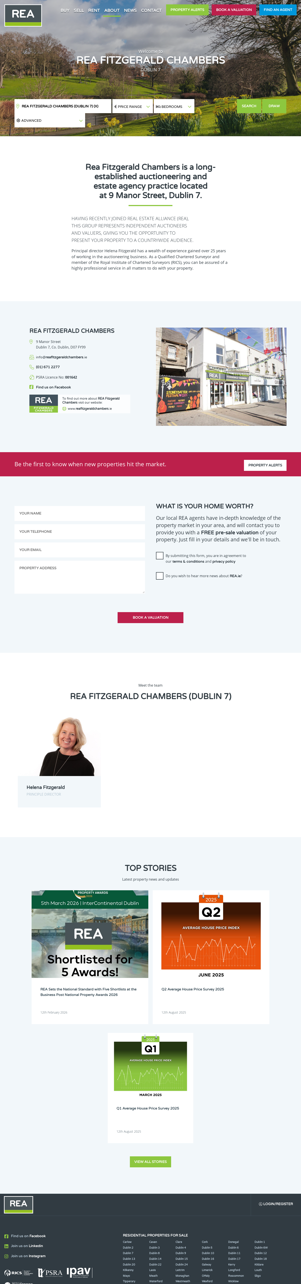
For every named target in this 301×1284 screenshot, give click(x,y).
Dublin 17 (234, 1102)
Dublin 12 (260, 1097)
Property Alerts (187, 10)
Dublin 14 (155, 1102)
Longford (234, 1113)
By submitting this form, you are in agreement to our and (206, 544)
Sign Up (80, 1163)
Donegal (233, 1085)
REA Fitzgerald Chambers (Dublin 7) (60, 106)
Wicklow (233, 1125)
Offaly (206, 1119)
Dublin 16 (208, 1102)
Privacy (183, 1277)
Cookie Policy (118, 1277)
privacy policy (223, 547)
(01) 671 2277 (48, 353)
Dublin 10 (208, 1097)
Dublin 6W (261, 1091)
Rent (94, 10)
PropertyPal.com (245, 1277)
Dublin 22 (155, 1108)
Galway (206, 1108)
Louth (258, 1113)
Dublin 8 (154, 1097)
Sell (79, 10)
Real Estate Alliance (75, 1277)
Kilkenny (128, 1113)
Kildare (258, 1108)
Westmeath (183, 1125)
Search (249, 106)
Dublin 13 (129, 1102)
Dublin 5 (207, 1091)
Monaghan (182, 1119)
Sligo (257, 1119)
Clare (179, 1085)
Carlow (127, 1085)
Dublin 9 (181, 1097)
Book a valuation (234, 10)
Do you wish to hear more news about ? (204, 561)
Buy (65, 10)
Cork (205, 1085)
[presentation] (189, 577)
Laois (152, 1113)
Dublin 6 (233, 1091)
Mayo (126, 1119)
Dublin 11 (234, 1097)
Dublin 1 (259, 1085)
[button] (215, 106)
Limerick (207, 1113)
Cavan (153, 1085)
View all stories (150, 1005)
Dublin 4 (181, 1091)
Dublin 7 (128, 1097)
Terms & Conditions (153, 1277)
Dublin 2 (128, 1091)
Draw (274, 106)
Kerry (231, 1108)
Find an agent (278, 10)
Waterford (156, 1125)
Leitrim (180, 1113)
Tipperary (129, 1125)
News (130, 10)
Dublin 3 (154, 1091)
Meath (153, 1119)
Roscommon (236, 1119)
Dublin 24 (182, 1108)
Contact (151, 10)
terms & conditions (188, 547)
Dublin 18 (260, 1102)
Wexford (207, 1125)
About (112, 10)
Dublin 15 (182, 1102)
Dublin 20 (129, 1108)
